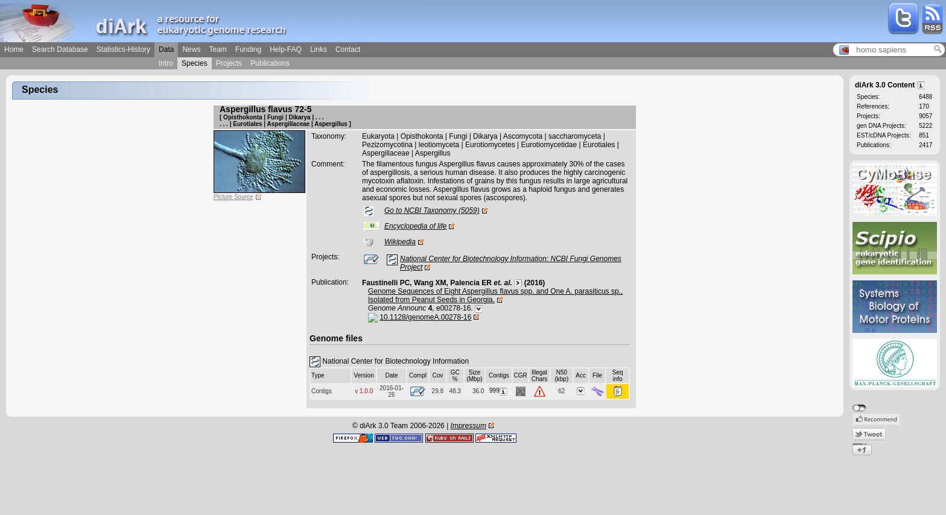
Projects (229, 63)
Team (217, 49)
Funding (248, 49)
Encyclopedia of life (415, 226)
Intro (166, 63)
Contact (347, 49)
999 (499, 390)
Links (318, 49)
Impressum (468, 426)
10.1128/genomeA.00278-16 (425, 317)
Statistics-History (123, 49)
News (191, 49)
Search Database (60, 49)
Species (195, 63)
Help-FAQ (286, 49)
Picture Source (233, 197)
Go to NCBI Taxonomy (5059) (432, 210)
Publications (270, 63)
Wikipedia (400, 242)
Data (166, 49)
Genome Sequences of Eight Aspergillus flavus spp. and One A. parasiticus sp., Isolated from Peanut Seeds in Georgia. (495, 295)
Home (14, 49)
